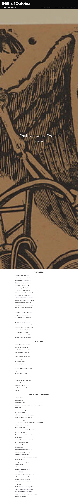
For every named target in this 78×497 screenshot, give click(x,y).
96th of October (16, 3)
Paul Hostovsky (39, 141)
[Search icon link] (74, 7)
